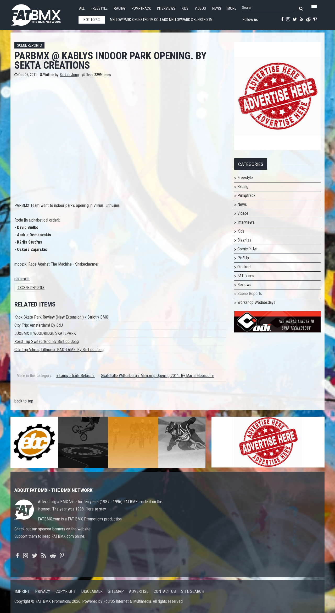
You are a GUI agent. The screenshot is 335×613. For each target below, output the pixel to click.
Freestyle (99, 8)
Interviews (166, 8)
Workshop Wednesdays (256, 302)
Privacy (42, 591)
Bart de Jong (69, 75)
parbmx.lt (22, 278)
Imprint (22, 591)
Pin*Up (243, 257)
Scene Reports (29, 45)
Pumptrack (141, 8)
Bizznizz (244, 240)
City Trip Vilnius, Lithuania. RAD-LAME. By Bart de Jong (59, 349)
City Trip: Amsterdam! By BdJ (38, 325)
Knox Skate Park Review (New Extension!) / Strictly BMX (61, 317)
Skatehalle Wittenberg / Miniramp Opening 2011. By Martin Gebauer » (157, 375)
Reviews (244, 284)
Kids (185, 8)
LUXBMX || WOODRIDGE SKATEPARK (45, 333)
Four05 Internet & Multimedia (127, 601)
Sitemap (116, 591)
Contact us (165, 591)
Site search (192, 591)
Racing (119, 8)
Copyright (65, 591)
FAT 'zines (245, 275)
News (216, 8)
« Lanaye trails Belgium (75, 375)
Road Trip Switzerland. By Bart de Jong (46, 341)
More (231, 8)
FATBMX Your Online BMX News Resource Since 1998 (41, 13)
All (82, 8)
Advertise (138, 591)
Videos (200, 8)
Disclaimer (92, 591)
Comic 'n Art (247, 248)
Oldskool (244, 266)
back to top (23, 401)
